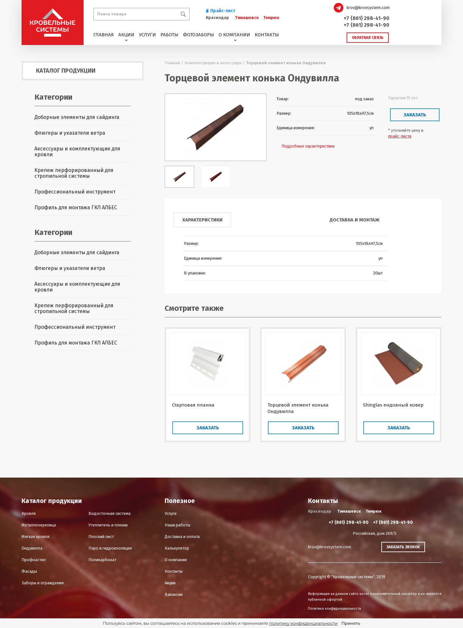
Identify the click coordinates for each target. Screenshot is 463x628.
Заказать (415, 115)
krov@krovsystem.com (368, 7)
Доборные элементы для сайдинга (76, 117)
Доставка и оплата (182, 536)
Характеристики (202, 220)
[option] (216, 127)
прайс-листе (400, 136)
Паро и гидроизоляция (110, 548)
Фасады (29, 571)
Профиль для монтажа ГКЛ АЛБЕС (75, 207)
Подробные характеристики (308, 146)
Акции (126, 35)
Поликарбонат (102, 559)
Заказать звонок (403, 547)
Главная (103, 35)
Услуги (147, 35)
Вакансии (174, 594)
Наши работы (177, 525)
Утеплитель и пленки (108, 525)
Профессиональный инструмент (74, 192)
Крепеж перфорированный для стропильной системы (73, 173)
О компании (234, 35)
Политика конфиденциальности (334, 608)
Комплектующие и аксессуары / (215, 62)
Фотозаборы (198, 35)
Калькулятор (177, 548)
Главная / (174, 62)
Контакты (267, 35)
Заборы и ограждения (43, 582)
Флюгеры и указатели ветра (69, 133)
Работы (169, 35)
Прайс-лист (220, 10)
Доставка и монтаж (354, 220)
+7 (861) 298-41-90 (366, 18)
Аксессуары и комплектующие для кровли (77, 151)
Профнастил (34, 559)
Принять (350, 623)
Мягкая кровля (36, 536)
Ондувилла (32, 548)
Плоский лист (101, 536)
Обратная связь (368, 37)
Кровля (29, 513)
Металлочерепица (39, 525)
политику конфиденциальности (303, 623)
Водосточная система (109, 513)
